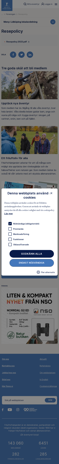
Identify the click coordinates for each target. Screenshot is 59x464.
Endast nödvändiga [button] (32, 263)
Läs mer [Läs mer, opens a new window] (8, 213)
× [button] (51, 193)
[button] (45, 273)
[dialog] (30, 232)
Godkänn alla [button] (31, 253)
